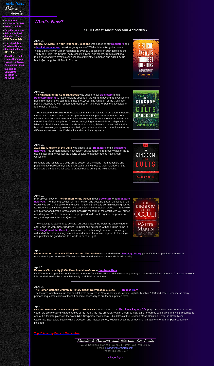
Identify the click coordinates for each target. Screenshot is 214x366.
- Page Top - (115, 357)
